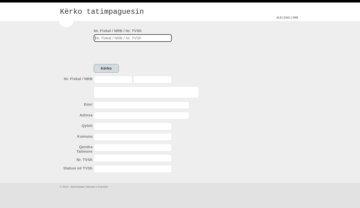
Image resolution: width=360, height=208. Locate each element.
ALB (279, 17)
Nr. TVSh (84, 159)
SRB (295, 17)
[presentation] (132, 53)
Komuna (84, 136)
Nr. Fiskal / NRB (78, 79)
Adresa (86, 115)
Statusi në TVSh (77, 168)
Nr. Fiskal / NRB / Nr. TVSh (118, 31)
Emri (88, 104)
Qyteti (87, 125)
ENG (287, 17)
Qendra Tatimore (84, 149)
